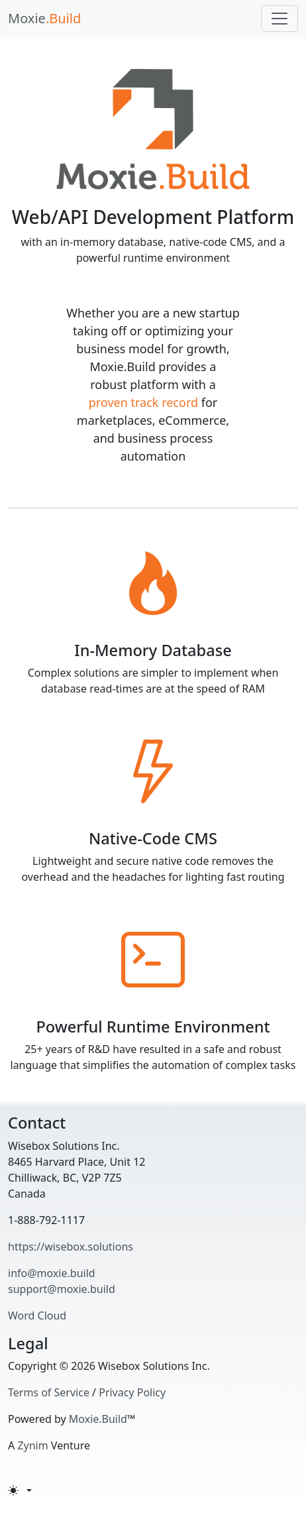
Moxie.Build (98, 1419)
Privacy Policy (132, 1392)
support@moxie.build (61, 1289)
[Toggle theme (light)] (20, 1490)
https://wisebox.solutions (70, 1246)
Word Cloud (37, 1315)
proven (108, 402)
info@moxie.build (51, 1273)
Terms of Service (48, 1392)
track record (165, 402)
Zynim (32, 1445)
